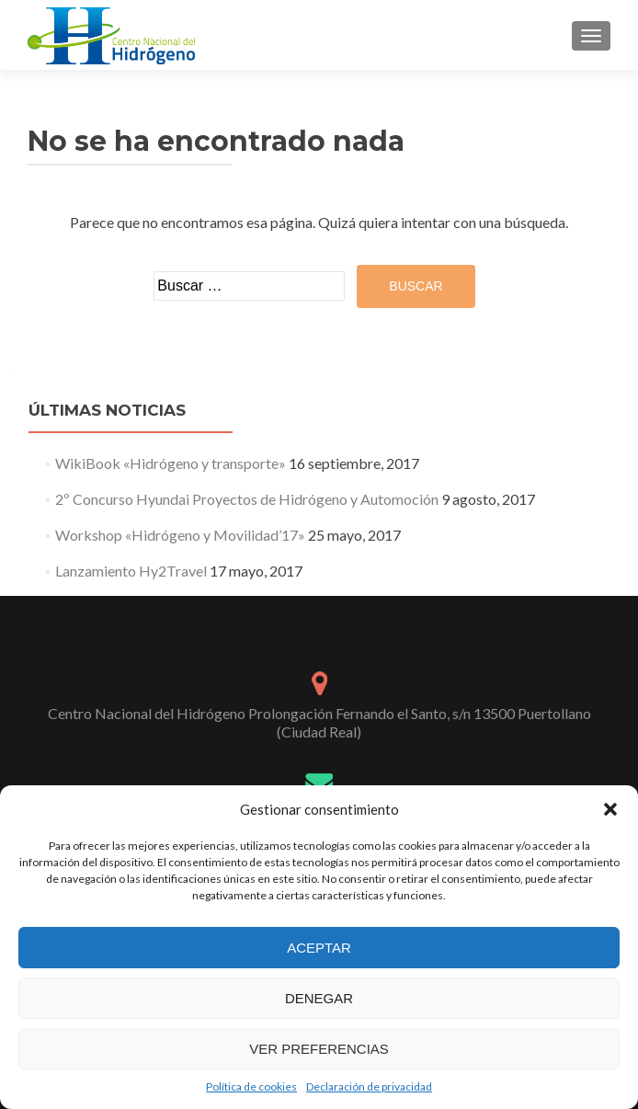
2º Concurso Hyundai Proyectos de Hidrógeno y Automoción (247, 499)
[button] (610, 809)
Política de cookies (251, 1086)
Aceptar (319, 947)
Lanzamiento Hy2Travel (131, 570)
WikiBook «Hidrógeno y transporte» (170, 463)
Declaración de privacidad (369, 1086)
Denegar (319, 998)
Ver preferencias (319, 1049)
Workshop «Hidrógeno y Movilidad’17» (180, 534)
